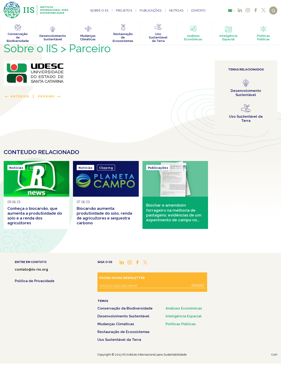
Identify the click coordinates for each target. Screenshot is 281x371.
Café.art (274, 354)
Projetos (124, 10)
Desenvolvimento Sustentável (123, 316)
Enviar (198, 285)
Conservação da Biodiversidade (125, 308)
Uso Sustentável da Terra (119, 340)
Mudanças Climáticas (115, 324)
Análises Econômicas (184, 308)
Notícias (176, 10)
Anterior (19, 96)
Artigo (180, 167)
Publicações (151, 10)
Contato (198, 10)
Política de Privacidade (34, 281)
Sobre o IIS (99, 10)
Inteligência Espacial (184, 316)
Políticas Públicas (181, 324)
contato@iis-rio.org (31, 269)
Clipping (37, 167)
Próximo (46, 96)
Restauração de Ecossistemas (123, 332)
